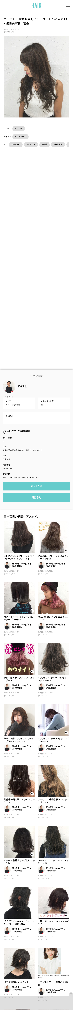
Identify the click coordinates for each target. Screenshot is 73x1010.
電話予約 (36, 350)
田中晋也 (22, 239)
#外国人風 (58, 144)
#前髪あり (16, 144)
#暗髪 (44, 144)
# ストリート (20, 136)
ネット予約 (36, 339)
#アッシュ (31, 144)
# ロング (18, 128)
